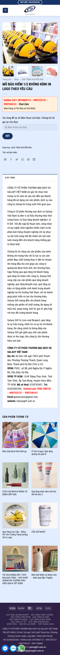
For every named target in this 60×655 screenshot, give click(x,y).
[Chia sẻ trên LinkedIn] (34, 159)
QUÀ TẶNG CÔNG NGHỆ (21, 617)
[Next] (56, 73)
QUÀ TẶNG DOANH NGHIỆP (17, 615)
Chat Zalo (24, 104)
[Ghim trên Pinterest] (28, 159)
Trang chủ (6, 79)
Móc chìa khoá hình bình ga (14, 451)
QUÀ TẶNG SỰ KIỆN (41, 617)
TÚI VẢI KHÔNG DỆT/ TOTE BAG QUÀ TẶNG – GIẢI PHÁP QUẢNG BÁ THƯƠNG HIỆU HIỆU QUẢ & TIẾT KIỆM (15, 579)
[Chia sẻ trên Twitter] (17, 159)
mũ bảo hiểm (11, 152)
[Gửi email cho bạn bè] (22, 159)
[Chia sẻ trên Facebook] (11, 159)
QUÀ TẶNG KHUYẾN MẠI (33, 79)
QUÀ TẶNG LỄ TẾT (18, 622)
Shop (16, 79)
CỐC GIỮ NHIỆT (38, 532)
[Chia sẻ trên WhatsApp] (5, 159)
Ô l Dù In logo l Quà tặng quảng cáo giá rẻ (42, 452)
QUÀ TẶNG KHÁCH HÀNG (40, 619)
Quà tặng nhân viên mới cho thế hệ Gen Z (44, 493)
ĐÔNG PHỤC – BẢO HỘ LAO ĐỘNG (21, 624)
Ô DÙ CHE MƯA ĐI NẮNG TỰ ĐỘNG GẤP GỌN (14, 493)
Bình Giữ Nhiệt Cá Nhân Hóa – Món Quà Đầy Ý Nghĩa (44, 576)
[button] (5, 10)
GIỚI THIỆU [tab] (10, 177)
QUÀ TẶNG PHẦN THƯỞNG (42, 615)
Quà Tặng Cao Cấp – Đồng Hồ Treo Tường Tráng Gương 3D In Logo (15, 535)
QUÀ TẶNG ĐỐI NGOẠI (18, 619)
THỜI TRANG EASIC (46, 624)
